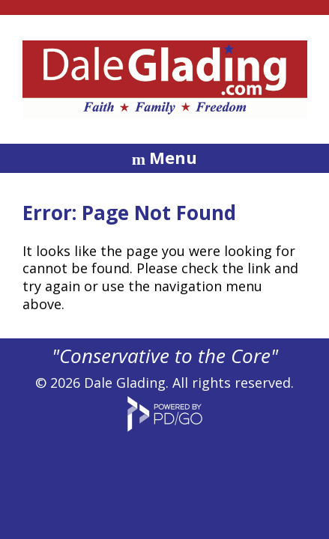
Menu (173, 157)
